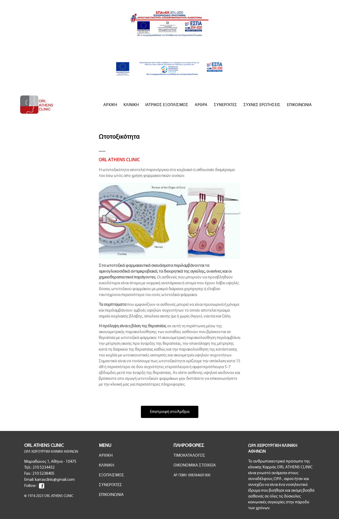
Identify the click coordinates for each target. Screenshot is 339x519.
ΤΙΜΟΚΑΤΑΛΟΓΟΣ (189, 455)
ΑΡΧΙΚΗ (110, 105)
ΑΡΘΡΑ (201, 105)
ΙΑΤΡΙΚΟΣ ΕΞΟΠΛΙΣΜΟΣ (166, 105)
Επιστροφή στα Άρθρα (169, 412)
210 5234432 (44, 467)
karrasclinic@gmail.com (55, 480)
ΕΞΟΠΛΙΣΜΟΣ (111, 475)
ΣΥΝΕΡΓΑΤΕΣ (225, 105)
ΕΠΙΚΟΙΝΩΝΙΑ (299, 105)
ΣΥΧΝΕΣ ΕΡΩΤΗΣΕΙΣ (261, 105)
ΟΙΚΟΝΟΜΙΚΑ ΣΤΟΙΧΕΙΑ (194, 465)
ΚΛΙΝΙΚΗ (131, 105)
